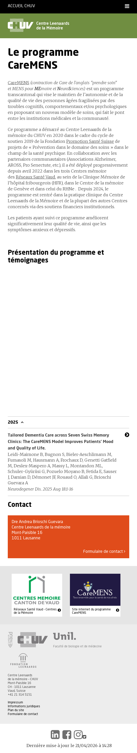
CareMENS (18, 82)
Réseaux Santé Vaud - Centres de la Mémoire (35, 611)
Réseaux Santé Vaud (35, 177)
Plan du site (16, 710)
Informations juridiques (24, 706)
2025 (13, 422)
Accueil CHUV (21, 6)
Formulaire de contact (104, 551)
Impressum (15, 702)
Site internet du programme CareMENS (91, 611)
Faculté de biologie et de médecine (77, 646)
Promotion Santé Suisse (90, 141)
